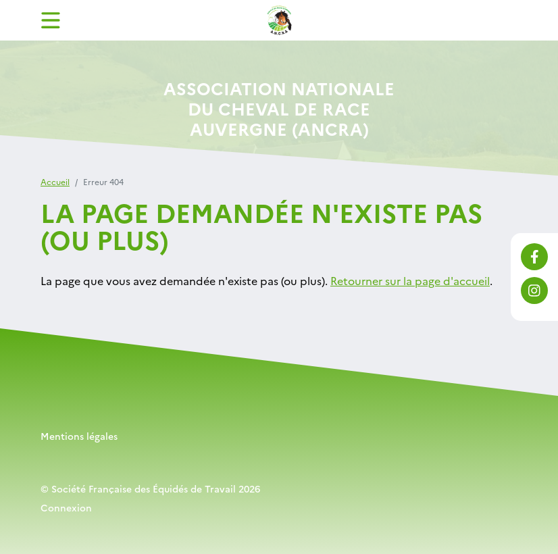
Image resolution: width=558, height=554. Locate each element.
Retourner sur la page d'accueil (410, 280)
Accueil (55, 181)
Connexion (66, 507)
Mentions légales (79, 436)
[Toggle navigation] (50, 20)
